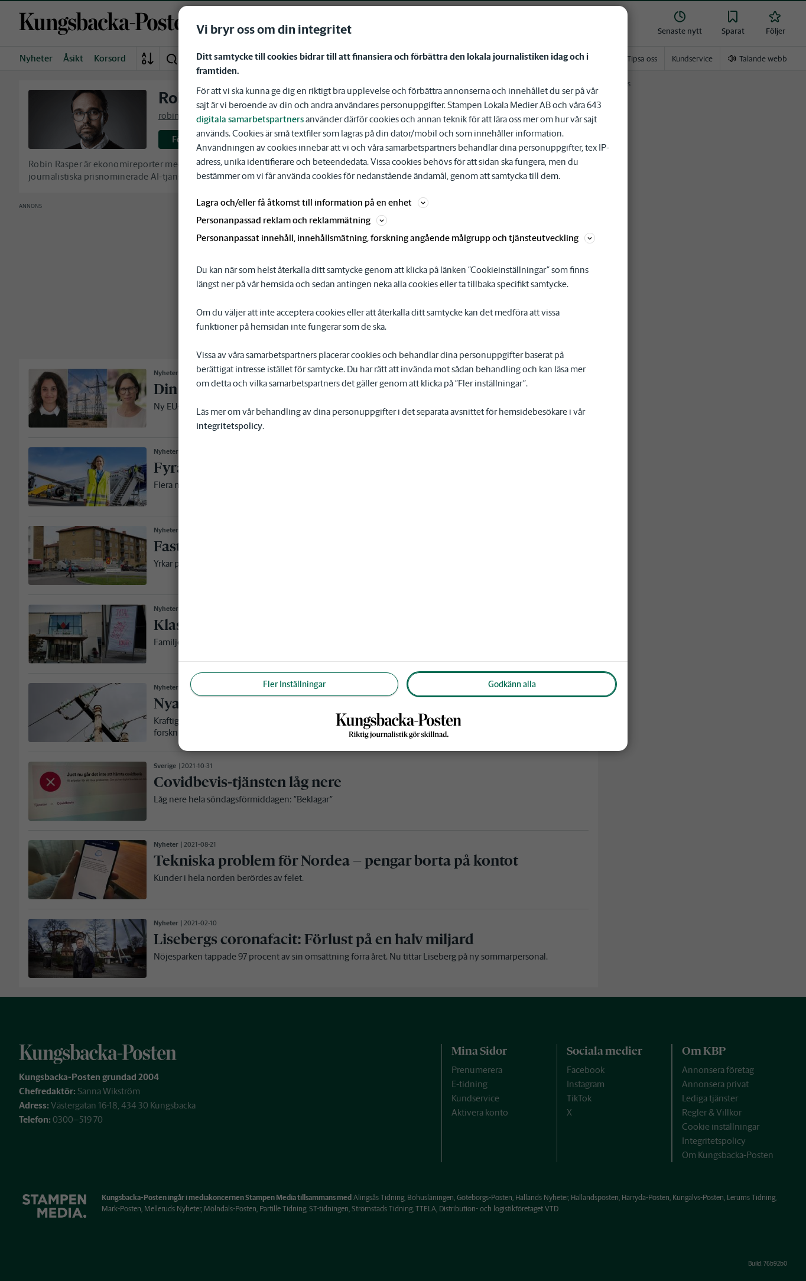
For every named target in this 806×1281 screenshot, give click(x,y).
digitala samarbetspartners (250, 119)
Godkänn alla (512, 684)
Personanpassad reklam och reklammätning (291, 220)
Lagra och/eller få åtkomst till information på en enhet (312, 202)
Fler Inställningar (294, 684)
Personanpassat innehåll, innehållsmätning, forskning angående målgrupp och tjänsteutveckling (395, 237)
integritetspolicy (229, 425)
